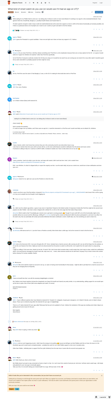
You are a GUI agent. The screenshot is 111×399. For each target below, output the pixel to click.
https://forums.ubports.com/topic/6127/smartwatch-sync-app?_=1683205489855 (63, 192)
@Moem (17, 341)
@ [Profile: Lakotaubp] (16, 230)
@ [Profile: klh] (14, 39)
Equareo (15, 158)
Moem (14, 111)
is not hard (48, 215)
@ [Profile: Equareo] (16, 179)
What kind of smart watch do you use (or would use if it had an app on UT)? (40, 114)
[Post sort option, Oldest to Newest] (92, 12)
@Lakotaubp (19, 228)
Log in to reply (99, 12)
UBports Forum (17, 3)
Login (17, 389)
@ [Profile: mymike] (15, 213)
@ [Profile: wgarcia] (15, 53)
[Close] (102, 375)
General (10, 12)
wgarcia (15, 37)
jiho (14, 228)
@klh (19, 37)
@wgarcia (18, 50)
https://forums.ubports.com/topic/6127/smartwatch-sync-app (29, 162)
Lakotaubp (15, 190)
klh (13, 16)
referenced (20, 321)
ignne (14, 276)
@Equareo (21, 176)
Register (12, 389)
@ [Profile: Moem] (15, 343)
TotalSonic (15, 297)
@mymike (18, 262)
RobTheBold (16, 98)
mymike (15, 142)
